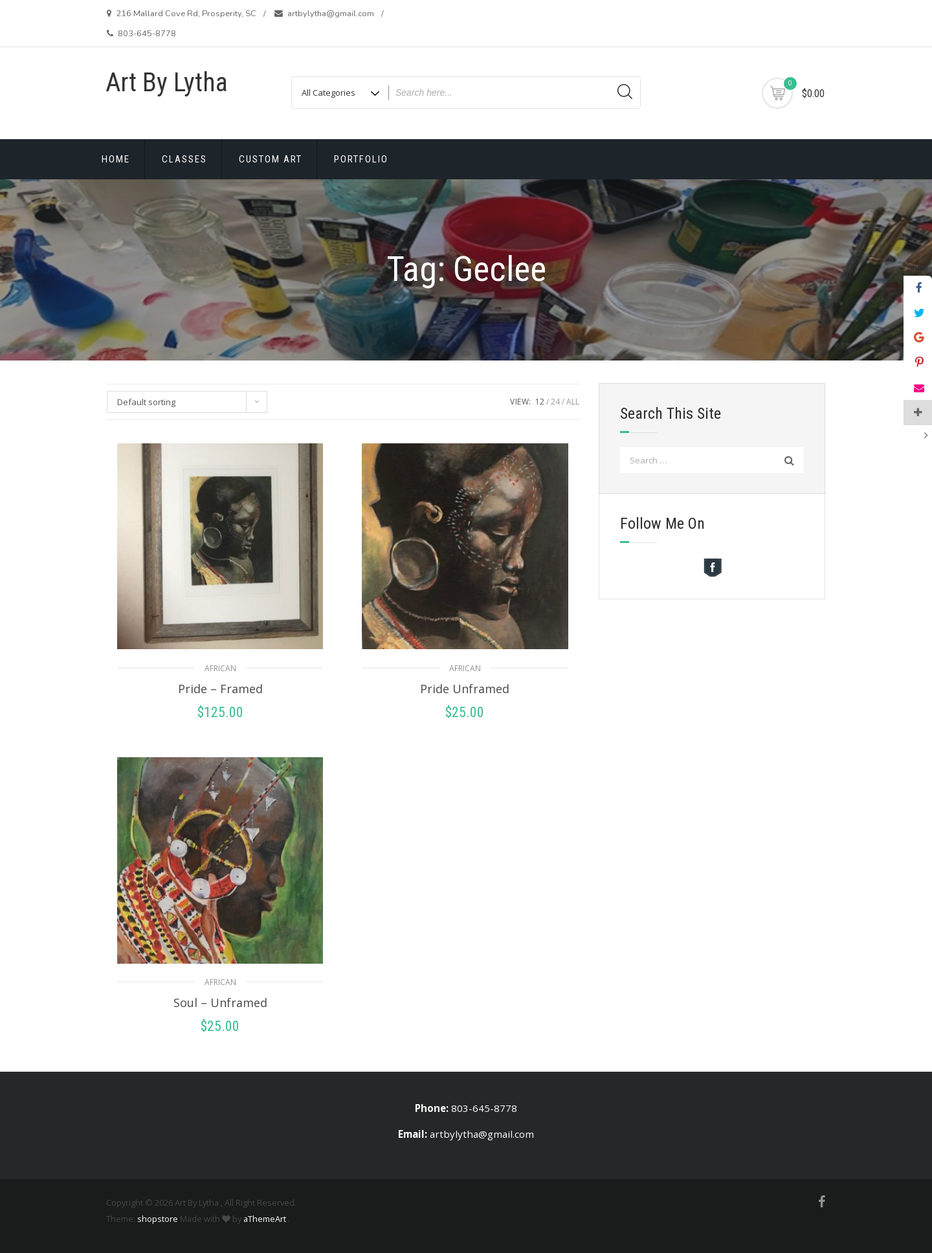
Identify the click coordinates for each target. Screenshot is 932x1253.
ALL (572, 401)
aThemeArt (264, 1219)
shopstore (157, 1219)
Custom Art (270, 159)
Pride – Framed (220, 688)
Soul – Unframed (220, 1002)
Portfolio (361, 159)
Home (116, 159)
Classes (184, 159)
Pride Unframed (464, 688)
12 (539, 401)
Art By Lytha (166, 82)
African (220, 668)
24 (555, 401)
